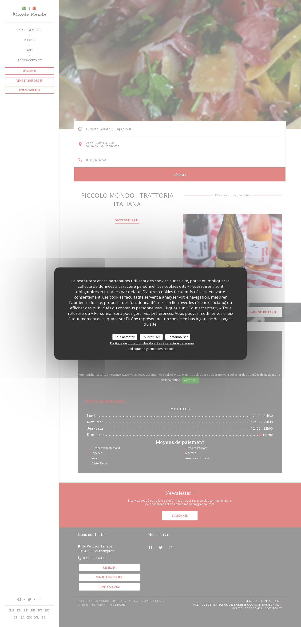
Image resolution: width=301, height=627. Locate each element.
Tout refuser (151, 337)
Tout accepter (125, 337)
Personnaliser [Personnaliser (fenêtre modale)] (178, 337)
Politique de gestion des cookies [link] (151, 349)
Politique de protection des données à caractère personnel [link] (152, 343)
